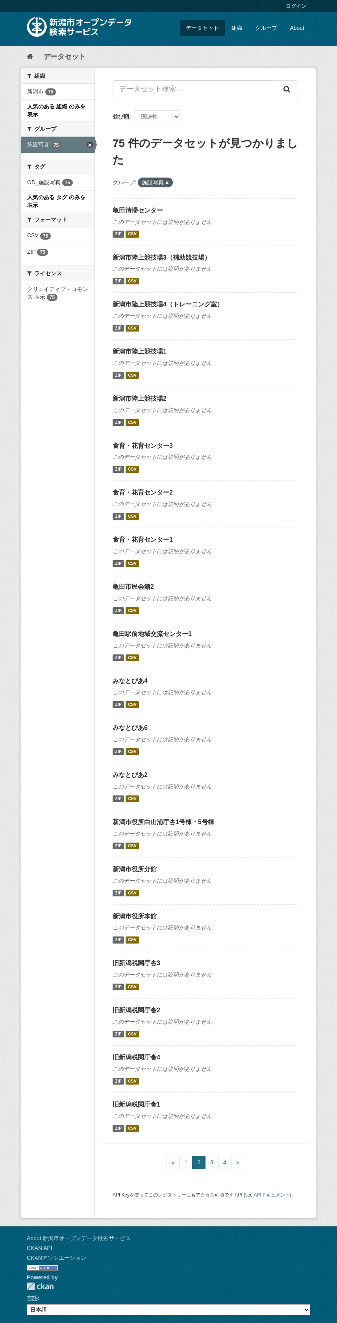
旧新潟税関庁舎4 (136, 1057)
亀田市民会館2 (133, 586)
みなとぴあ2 (130, 774)
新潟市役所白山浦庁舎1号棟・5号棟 (163, 822)
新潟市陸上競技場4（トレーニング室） (168, 304)
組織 (237, 28)
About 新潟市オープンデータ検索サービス (79, 1238)
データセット (202, 28)
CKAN (40, 1286)
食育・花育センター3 (143, 445)
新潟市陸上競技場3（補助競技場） (162, 257)
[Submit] (287, 89)
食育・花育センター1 (143, 539)
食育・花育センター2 (143, 492)
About (297, 28)
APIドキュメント (272, 1195)
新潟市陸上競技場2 (140, 398)
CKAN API (39, 1248)
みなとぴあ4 (130, 681)
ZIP (118, 234)
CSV (132, 234)
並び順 (121, 117)
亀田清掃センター (138, 210)
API (238, 1195)
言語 (32, 1298)
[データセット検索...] (195, 89)
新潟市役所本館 (135, 916)
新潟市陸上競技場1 (140, 351)
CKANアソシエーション (56, 1258)
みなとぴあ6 (130, 727)
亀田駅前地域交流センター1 (152, 633)
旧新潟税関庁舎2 (136, 1010)
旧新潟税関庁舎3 (136, 963)
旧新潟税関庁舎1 (136, 1104)
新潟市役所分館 (135, 869)
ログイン (296, 6)
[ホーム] (30, 56)
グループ (266, 28)
